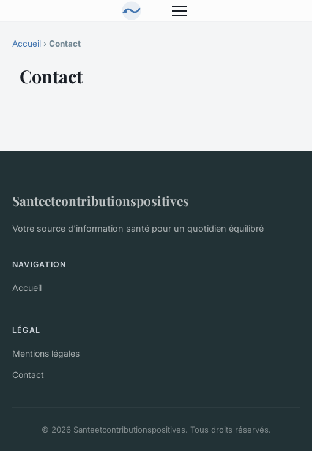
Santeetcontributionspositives (100, 200)
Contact (28, 375)
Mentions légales (46, 353)
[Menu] (179, 11)
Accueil (26, 43)
